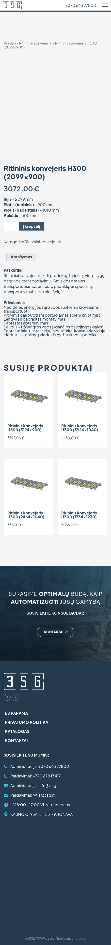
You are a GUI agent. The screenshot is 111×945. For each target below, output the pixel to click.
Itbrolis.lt (80, 938)
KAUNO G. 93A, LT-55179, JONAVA (41, 814)
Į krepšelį (31, 226)
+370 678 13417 (35, 775)
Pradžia (10, 43)
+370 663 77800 (80, 5)
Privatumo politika (26, 722)
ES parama (16, 713)
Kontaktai (53, 632)
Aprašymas (21, 256)
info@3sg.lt (35, 785)
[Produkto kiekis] (11, 226)
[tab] (21, 257)
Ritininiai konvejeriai (35, 43)
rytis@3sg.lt (32, 795)
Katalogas (17, 731)
